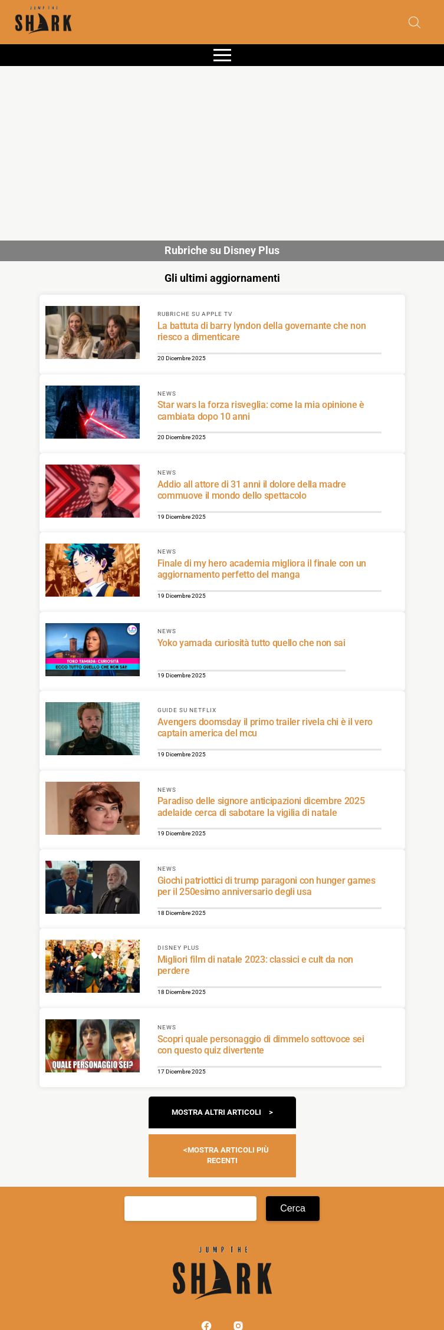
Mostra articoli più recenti (228, 1155)
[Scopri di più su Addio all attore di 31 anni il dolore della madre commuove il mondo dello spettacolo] (92, 493)
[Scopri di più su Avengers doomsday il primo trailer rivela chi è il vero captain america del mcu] (92, 730)
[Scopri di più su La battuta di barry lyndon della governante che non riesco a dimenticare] (92, 334)
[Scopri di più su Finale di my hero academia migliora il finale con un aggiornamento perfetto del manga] (92, 572)
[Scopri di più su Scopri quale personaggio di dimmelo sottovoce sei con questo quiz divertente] (92, 1047)
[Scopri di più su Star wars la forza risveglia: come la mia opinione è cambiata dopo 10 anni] (92, 414)
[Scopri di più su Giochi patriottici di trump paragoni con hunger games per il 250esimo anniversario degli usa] (92, 889)
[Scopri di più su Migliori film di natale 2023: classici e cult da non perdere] (92, 968)
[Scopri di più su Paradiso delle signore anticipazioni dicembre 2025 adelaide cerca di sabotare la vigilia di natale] (92, 810)
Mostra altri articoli (216, 1112)
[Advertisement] (222, 148)
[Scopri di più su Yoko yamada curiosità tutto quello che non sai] (92, 651)
